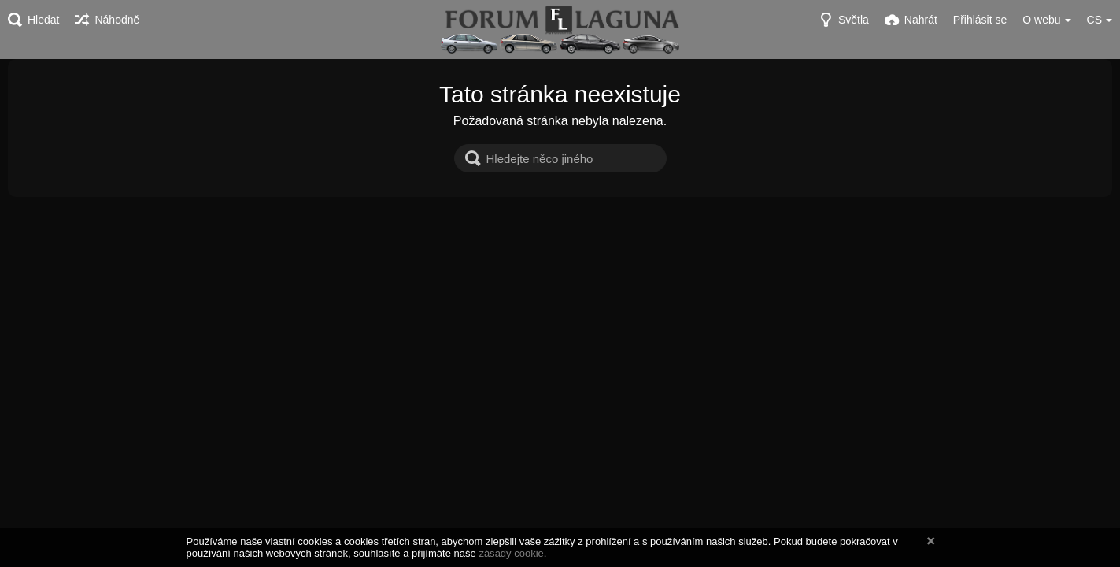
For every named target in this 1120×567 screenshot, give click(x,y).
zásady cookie (511, 553)
